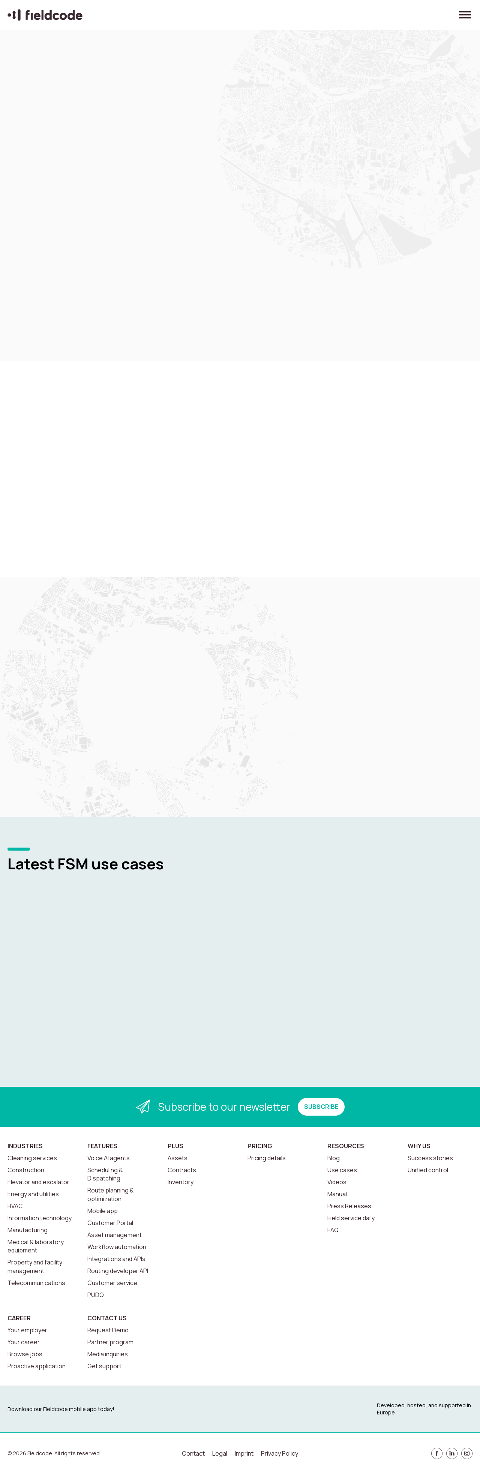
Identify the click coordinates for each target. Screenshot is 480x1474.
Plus (175, 1146)
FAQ (333, 1230)
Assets (178, 1158)
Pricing (260, 1146)
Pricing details (267, 1158)
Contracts (182, 1170)
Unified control (428, 1170)
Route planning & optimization (110, 1194)
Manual (337, 1194)
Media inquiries (107, 1354)
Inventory (181, 1182)
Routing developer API (117, 1271)
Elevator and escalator (38, 1182)
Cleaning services (32, 1158)
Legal (219, 1453)
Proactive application (37, 1366)
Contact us (107, 1318)
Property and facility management (35, 1266)
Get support (104, 1366)
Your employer (27, 1330)
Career (19, 1318)
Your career (24, 1342)
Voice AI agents (108, 1158)
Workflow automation (116, 1247)
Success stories (430, 1158)
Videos (336, 1182)
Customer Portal (110, 1223)
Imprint (244, 1453)
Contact (193, 1453)
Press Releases (349, 1206)
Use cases (342, 1170)
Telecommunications (36, 1283)
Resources (345, 1146)
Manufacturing (28, 1230)
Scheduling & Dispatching (105, 1174)
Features (102, 1146)
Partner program (110, 1342)
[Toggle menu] (465, 14)
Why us (419, 1146)
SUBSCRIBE (321, 1107)
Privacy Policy (279, 1453)
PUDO (95, 1295)
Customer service (112, 1283)
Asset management (114, 1235)
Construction (26, 1170)
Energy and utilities (33, 1194)
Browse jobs (25, 1354)
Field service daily (351, 1218)
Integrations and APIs (116, 1259)
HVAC (15, 1206)
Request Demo (108, 1330)
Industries (25, 1146)
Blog (333, 1158)
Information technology (40, 1218)
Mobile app (102, 1211)
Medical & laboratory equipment (36, 1246)
